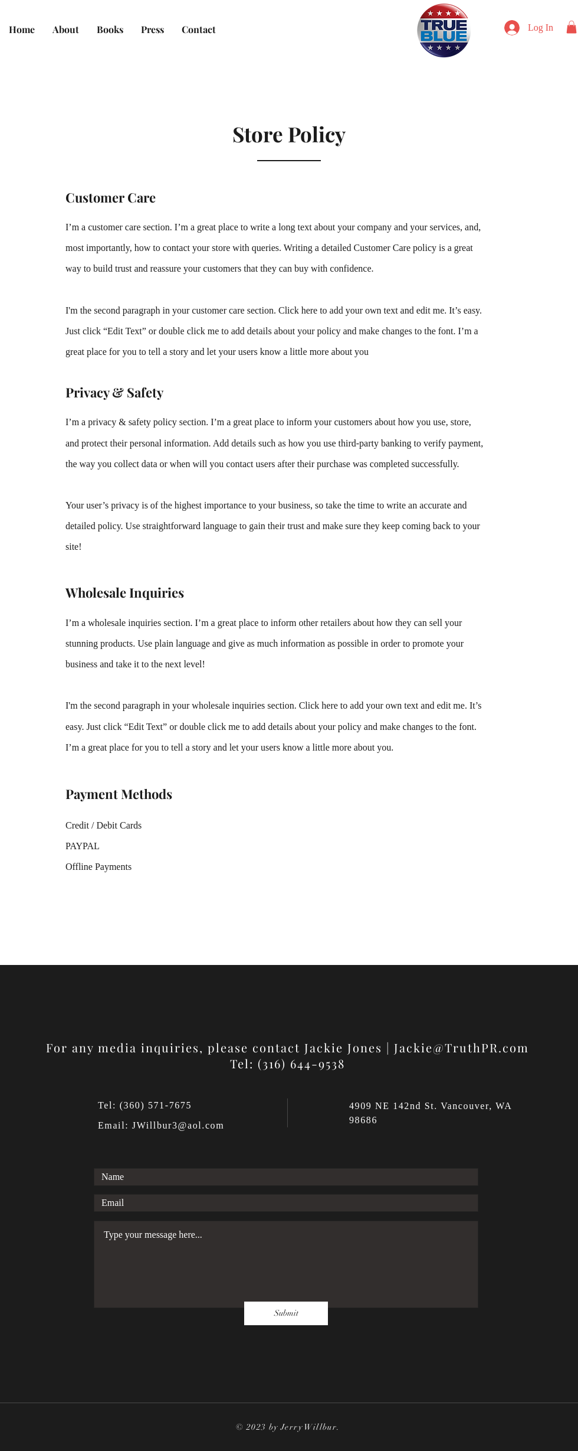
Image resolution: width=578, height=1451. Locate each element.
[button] (571, 27)
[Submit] (286, 1313)
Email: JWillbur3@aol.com (161, 1125)
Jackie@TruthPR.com (461, 1047)
